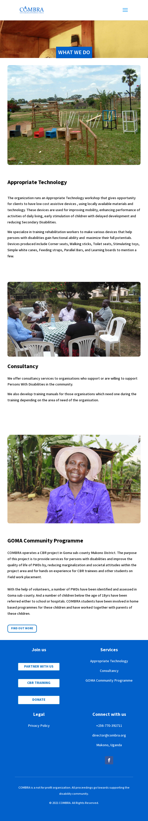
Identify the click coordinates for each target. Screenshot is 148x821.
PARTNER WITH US (39, 666)
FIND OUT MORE (22, 628)
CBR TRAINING (38, 683)
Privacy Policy (39, 725)
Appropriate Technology (109, 661)
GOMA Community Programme (109, 680)
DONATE (38, 699)
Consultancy (109, 671)
